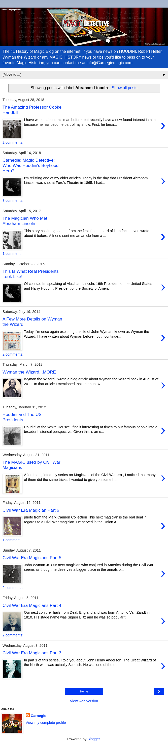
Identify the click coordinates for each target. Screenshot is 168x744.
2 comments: (13, 142)
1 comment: (12, 254)
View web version (84, 701)
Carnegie (38, 716)
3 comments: (13, 201)
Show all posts (125, 88)
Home (84, 691)
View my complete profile (46, 723)
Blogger (93, 739)
